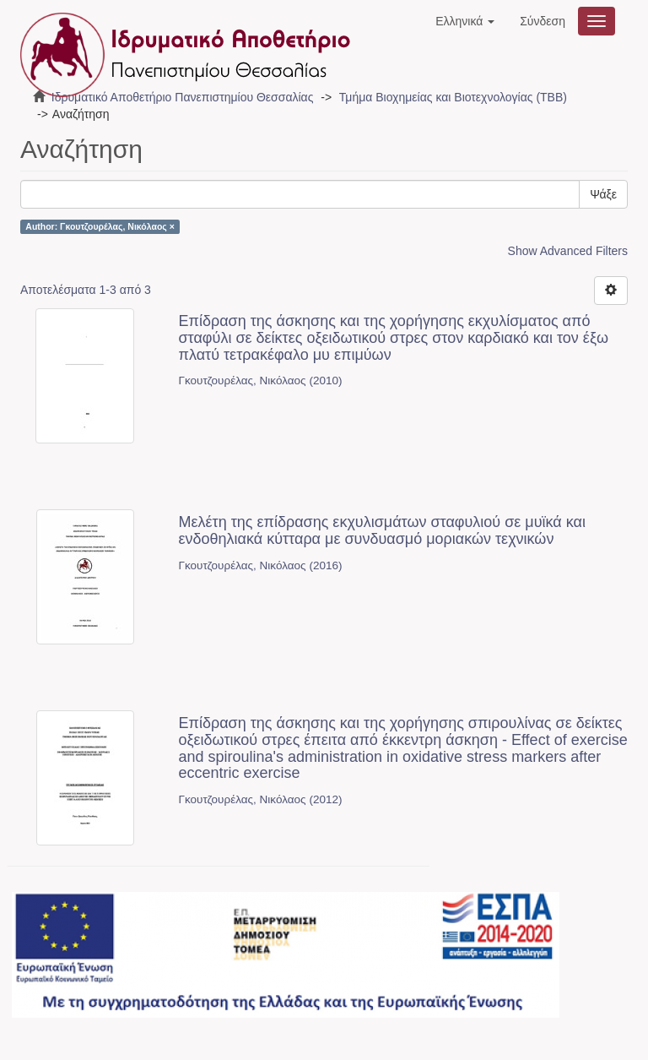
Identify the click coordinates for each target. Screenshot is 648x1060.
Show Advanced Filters (568, 251)
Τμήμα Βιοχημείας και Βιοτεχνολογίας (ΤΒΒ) (453, 97)
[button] (465, 21)
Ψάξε (603, 194)
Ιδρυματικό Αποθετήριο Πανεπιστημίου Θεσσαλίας (182, 97)
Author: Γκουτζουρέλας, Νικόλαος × (100, 226)
